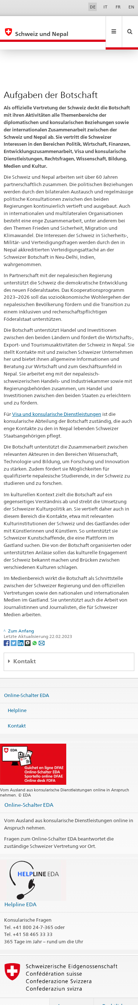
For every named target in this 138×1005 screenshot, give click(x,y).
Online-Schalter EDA (26, 679)
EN (131, 7)
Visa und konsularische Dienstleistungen (56, 398)
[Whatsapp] (35, 627)
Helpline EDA (20, 888)
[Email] (42, 627)
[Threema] (28, 627)
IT (105, 7)
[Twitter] (14, 627)
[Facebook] (7, 627)
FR (118, 7)
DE (93, 7)
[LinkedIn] (21, 627)
